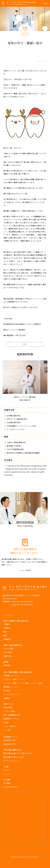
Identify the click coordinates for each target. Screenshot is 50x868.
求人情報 (6, 783)
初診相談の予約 (9, 744)
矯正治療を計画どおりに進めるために (17, 753)
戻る (25, 344)
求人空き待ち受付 (10, 787)
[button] (46, 3)
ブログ (6, 770)
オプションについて (11, 761)
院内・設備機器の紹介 (11, 715)
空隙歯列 (6, 639)
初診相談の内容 (9, 740)
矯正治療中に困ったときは (13, 757)
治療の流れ (7, 656)
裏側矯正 (11, 687)
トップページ (8, 615)
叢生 (5, 631)
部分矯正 (6, 690)
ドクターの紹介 (9, 711)
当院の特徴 (7, 707)
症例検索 (6, 665)
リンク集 (6, 730)
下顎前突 (6, 628)
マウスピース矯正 (15, 679)
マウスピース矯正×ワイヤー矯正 (23, 683)
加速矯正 (6, 698)
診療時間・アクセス (11, 718)
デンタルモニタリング (11, 694)
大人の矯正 (7, 652)
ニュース (6, 774)
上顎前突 (6, 624)
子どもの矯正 (8, 648)
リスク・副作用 (9, 726)
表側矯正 (11, 675)
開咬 (5, 635)
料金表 (6, 722)
